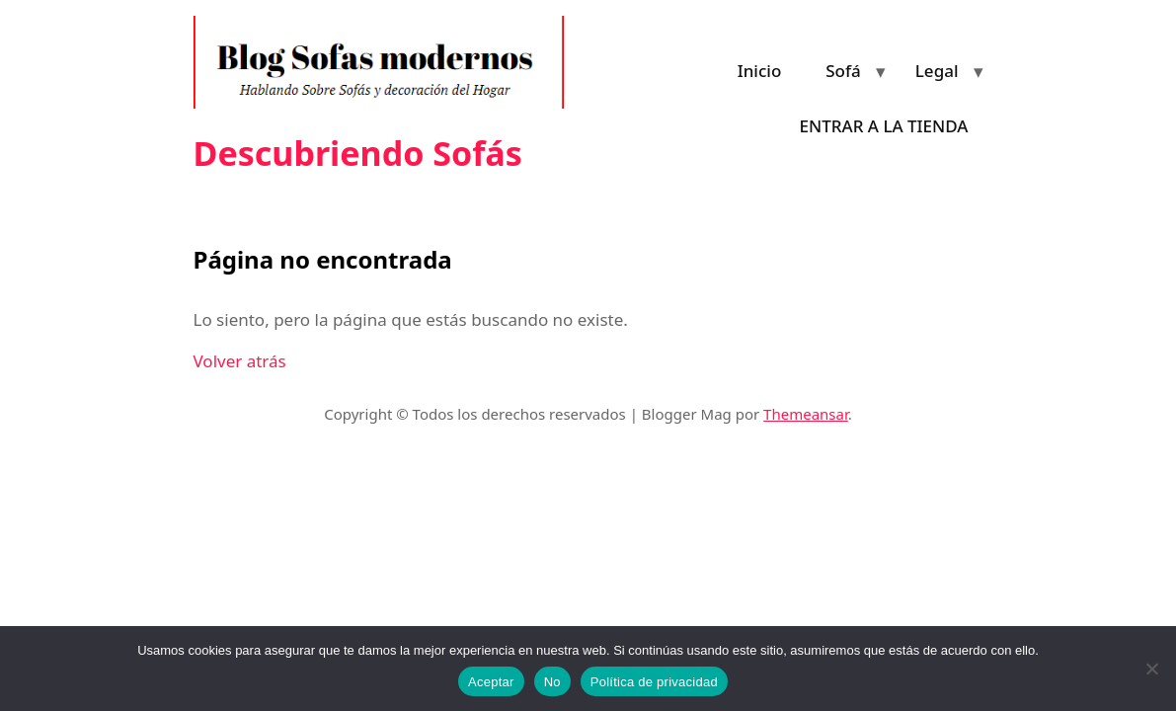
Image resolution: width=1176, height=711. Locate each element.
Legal (937, 70)
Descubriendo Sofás (358, 153)
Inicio (760, 70)
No (552, 681)
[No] (1151, 668)
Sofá (843, 70)
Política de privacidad (654, 681)
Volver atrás (240, 361)
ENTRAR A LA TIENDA (884, 126)
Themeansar (805, 414)
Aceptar (491, 681)
